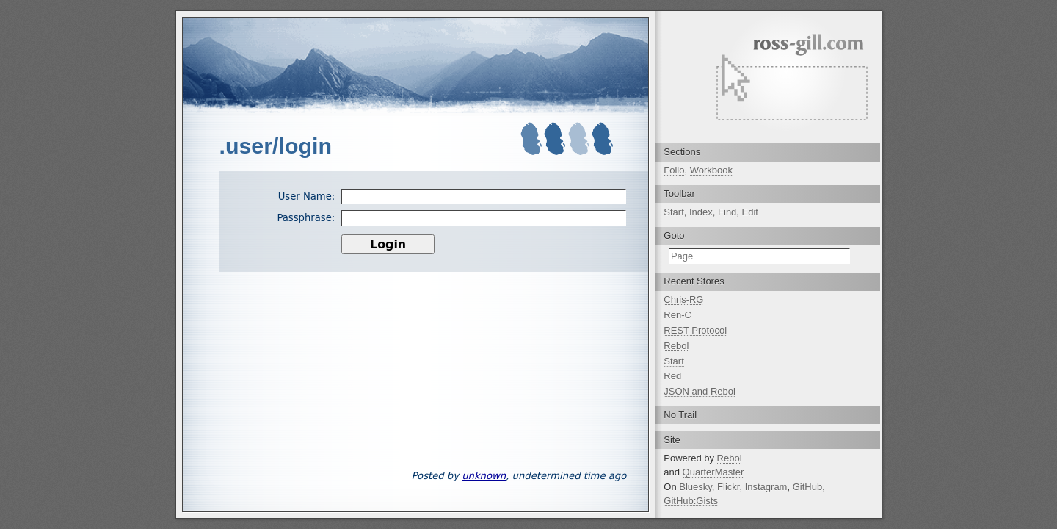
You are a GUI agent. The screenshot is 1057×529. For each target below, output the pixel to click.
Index (701, 211)
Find (727, 211)
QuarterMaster (713, 472)
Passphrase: (306, 217)
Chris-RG (683, 299)
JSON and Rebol (699, 391)
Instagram (766, 486)
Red (672, 375)
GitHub (807, 486)
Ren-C (677, 314)
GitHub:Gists (691, 500)
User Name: (306, 196)
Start (673, 211)
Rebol (676, 345)
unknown (484, 475)
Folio (674, 170)
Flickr (728, 486)
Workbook (711, 170)
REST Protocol (695, 330)
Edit (750, 211)
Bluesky (695, 486)
